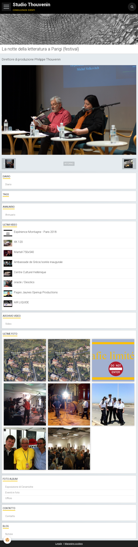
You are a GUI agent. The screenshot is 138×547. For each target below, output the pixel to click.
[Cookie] (7, 540)
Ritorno (69, 164)
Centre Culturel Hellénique (30, 272)
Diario (8, 184)
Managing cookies (74, 543)
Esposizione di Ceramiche (19, 486)
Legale (58, 543)
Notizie (9, 534)
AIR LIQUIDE (21, 302)
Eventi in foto (12, 492)
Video (8, 323)
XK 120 (18, 242)
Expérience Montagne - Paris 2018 (35, 232)
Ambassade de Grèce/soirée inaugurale (38, 262)
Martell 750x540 (24, 252)
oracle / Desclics (24, 282)
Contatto (10, 516)
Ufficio (8, 498)
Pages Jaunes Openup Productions (36, 292)
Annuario (10, 214)
